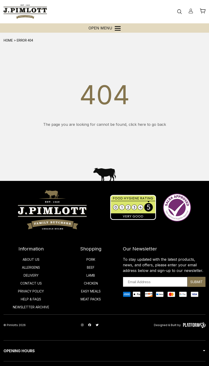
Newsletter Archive (31, 307)
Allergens (31, 267)
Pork (90, 259)
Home (8, 40)
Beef (91, 267)
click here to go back (147, 124)
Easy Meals (91, 291)
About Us (31, 259)
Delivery (31, 275)
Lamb (90, 275)
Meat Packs (91, 299)
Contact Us (31, 283)
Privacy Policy (31, 291)
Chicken (91, 283)
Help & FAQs (31, 299)
